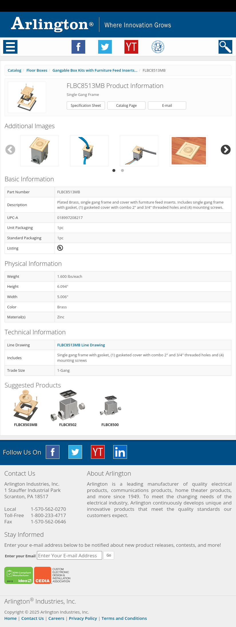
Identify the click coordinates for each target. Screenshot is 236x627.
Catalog (14, 70)
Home (10, 618)
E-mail (167, 105)
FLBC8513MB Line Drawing (81, 344)
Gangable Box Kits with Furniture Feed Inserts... (94, 70)
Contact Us (32, 618)
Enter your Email (20, 555)
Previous (10, 150)
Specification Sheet (86, 105)
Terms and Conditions (124, 618)
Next (225, 150)
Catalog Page (126, 105)
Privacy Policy (83, 618)
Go (108, 555)
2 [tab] (122, 171)
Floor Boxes (36, 70)
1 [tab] (114, 171)
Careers (56, 618)
